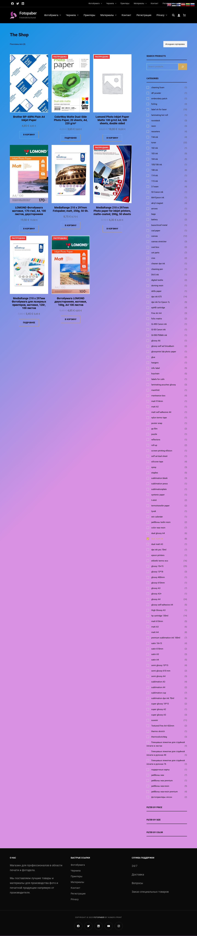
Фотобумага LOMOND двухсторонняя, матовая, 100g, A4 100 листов (70, 302)
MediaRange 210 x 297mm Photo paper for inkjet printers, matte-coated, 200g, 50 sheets (112, 211)
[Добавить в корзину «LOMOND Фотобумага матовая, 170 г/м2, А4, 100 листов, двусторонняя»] (29, 229)
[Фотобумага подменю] (101, 3)
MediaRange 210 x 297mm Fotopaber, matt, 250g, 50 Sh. (71, 209)
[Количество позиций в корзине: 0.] (184, 15)
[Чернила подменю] (115, 3)
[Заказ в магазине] (175, 44)
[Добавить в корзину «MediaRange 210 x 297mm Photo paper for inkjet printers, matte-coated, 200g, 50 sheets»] (112, 229)
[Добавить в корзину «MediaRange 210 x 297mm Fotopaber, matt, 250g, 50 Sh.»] (70, 225)
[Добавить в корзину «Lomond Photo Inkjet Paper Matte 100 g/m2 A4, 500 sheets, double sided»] (112, 138)
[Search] (182, 66)
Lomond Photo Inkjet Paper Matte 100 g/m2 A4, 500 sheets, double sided (112, 120)
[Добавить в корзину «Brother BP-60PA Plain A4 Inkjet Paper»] (29, 134)
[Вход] (179, 15)
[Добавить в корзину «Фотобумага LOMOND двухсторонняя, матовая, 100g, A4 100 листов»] (70, 319)
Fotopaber (28, 13)
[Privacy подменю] (166, 15)
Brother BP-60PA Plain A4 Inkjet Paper (29, 118)
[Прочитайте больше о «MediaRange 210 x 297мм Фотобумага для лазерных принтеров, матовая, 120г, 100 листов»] (29, 323)
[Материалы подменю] (146, 3)
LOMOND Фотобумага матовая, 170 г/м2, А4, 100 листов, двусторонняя (29, 211)
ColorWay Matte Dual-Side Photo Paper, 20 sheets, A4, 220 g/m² (70, 120)
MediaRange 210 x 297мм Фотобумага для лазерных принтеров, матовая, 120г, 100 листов (29, 303)
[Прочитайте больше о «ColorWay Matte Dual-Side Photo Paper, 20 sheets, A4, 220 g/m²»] (71, 138)
